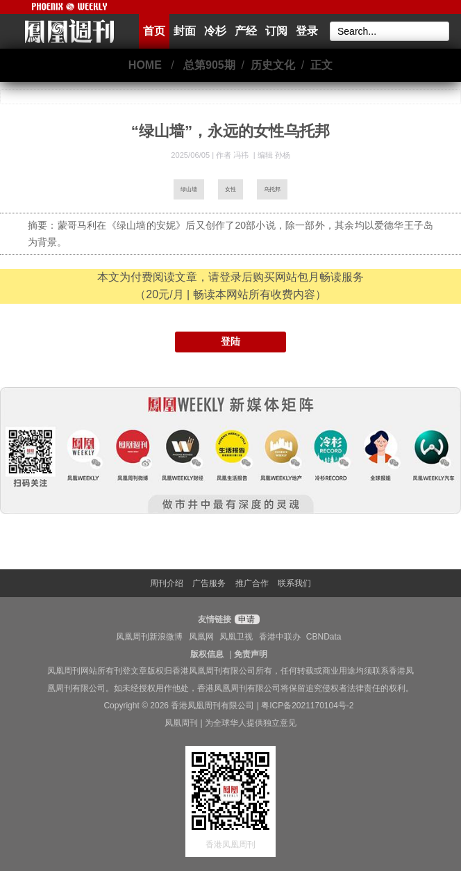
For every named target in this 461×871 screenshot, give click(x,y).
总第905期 (209, 65)
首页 (154, 31)
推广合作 (252, 583)
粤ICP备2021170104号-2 (307, 705)
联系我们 (294, 583)
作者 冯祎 (233, 155)
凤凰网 (201, 637)
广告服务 (209, 583)
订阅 (276, 31)
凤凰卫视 (236, 637)
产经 (246, 31)
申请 (245, 619)
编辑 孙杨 (274, 155)
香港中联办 (280, 637)
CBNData (324, 637)
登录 (307, 31)
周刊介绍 (166, 583)
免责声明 (250, 654)
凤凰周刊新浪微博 (149, 637)
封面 (185, 31)
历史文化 (273, 65)
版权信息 (207, 654)
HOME (145, 65)
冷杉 (215, 31)
